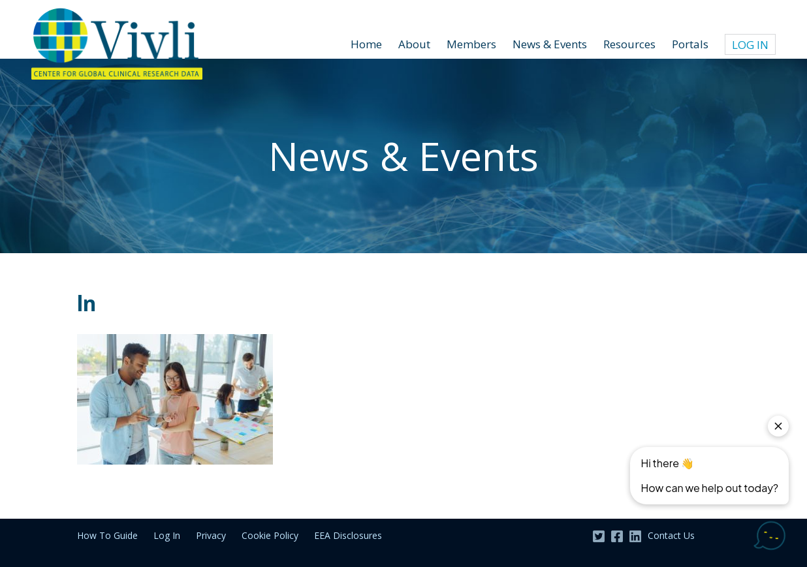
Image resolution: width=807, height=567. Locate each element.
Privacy (211, 535)
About (414, 44)
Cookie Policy (270, 535)
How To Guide (107, 535)
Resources (629, 44)
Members (471, 44)
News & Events (550, 44)
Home (366, 44)
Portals (690, 44)
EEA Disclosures (348, 535)
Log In (750, 44)
